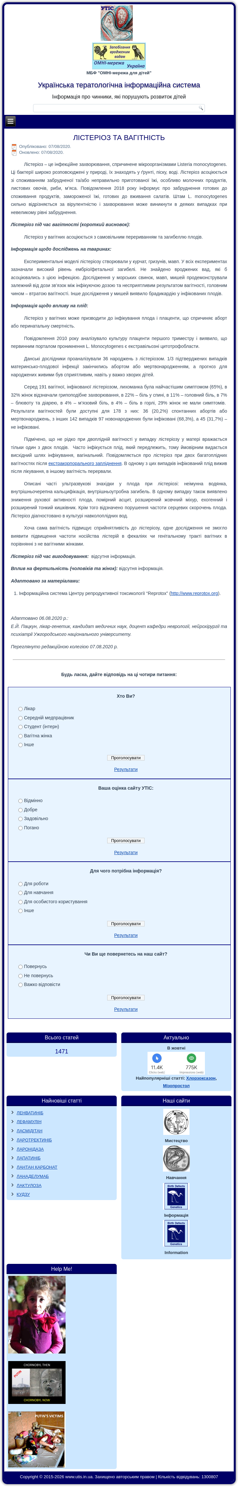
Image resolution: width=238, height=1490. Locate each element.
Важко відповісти (42, 984)
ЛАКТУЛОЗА (29, 1185)
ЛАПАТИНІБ (29, 1158)
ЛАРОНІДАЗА (30, 1149)
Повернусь (35, 966)
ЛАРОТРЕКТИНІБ (34, 1140)
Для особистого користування (56, 901)
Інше (29, 744)
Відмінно (33, 800)
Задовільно (36, 818)
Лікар (29, 708)
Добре (30, 809)
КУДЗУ (23, 1194)
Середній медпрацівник (49, 717)
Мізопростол (176, 1085)
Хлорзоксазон (201, 1078)
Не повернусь (38, 975)
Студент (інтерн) (41, 726)
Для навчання (38, 892)
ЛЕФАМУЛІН (29, 1121)
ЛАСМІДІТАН (30, 1130)
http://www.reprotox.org (194, 593)
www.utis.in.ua (78, 1476)
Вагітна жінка (38, 735)
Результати (126, 769)
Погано (31, 827)
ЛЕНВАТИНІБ (30, 1112)
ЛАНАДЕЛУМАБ (33, 1176)
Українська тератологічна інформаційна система (119, 85)
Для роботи (36, 883)
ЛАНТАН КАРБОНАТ (37, 1167)
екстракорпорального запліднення (85, 463)
